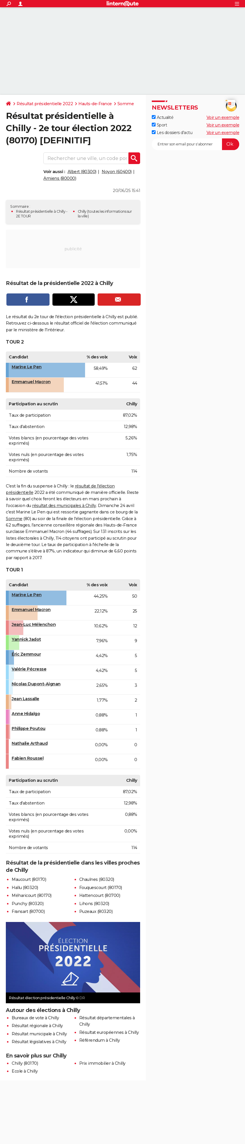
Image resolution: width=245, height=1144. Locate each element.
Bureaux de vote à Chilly (35, 1017)
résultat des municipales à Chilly (64, 505)
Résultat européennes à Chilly (109, 1032)
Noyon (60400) (117, 171)
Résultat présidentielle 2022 (45, 103)
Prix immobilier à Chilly (102, 1063)
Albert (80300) (82, 171)
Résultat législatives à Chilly (39, 1041)
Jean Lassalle (25, 698)
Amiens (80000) (59, 178)
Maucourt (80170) (29, 879)
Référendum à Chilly (99, 1040)
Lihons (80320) (94, 903)
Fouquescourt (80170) (100, 887)
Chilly (82, 211)
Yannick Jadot (26, 639)
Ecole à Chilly (25, 1071)
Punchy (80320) (27, 903)
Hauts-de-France (95, 103)
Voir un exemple (223, 117)
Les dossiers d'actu (172, 132)
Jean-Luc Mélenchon (34, 624)
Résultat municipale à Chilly (39, 1033)
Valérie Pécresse (29, 669)
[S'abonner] (195, 144)
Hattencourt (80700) (99, 895)
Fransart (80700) (28, 911)
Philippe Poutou (28, 728)
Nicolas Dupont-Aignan (36, 684)
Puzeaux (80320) (96, 911)
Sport (159, 125)
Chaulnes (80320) (96, 879)
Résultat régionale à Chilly (37, 1025)
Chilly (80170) (25, 1063)
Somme (125, 103)
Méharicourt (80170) (32, 895)
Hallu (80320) (25, 887)
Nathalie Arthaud (29, 743)
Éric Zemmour (26, 654)
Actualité (162, 117)
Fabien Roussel (27, 758)
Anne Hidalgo (26, 713)
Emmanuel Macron (31, 381)
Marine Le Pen (27, 366)
